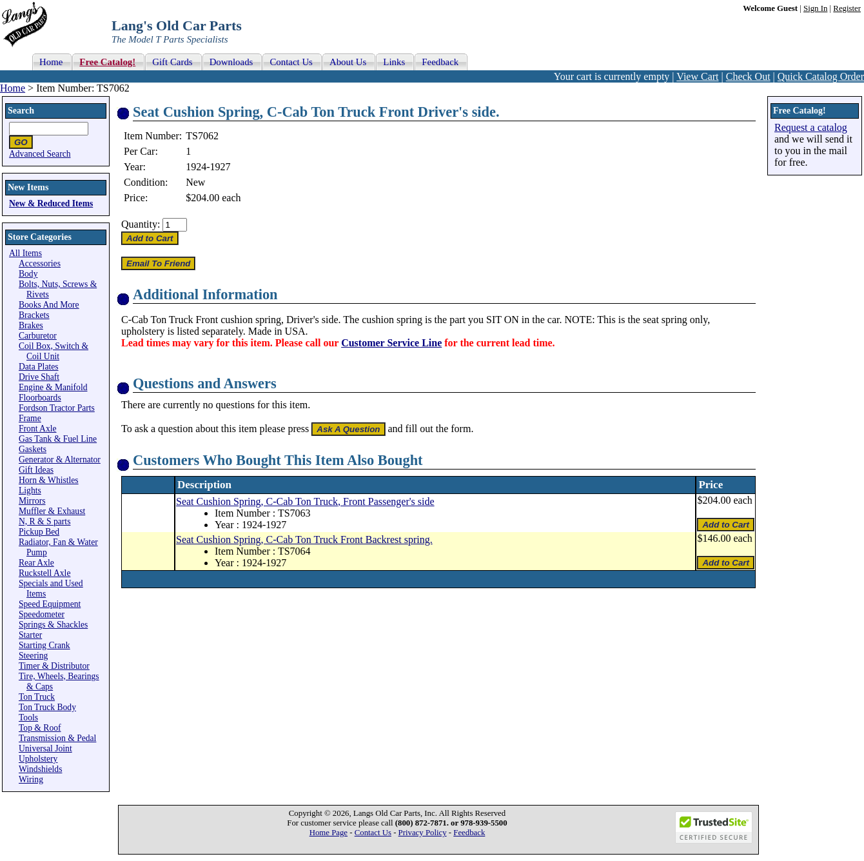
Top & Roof (40, 728)
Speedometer (41, 614)
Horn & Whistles (49, 480)
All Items (25, 253)
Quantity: (140, 224)
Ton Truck (37, 697)
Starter (30, 635)
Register (847, 8)
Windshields (40, 769)
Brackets (34, 315)
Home (12, 88)
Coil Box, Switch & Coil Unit (53, 351)
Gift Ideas (36, 470)
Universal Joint (45, 748)
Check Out (748, 76)
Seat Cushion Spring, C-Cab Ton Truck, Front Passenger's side (305, 501)
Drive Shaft (39, 377)
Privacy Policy (422, 832)
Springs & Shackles (53, 624)
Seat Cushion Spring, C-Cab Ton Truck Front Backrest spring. (304, 539)
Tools (28, 717)
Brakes (31, 325)
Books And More (49, 305)
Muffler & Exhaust (52, 511)
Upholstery (38, 759)
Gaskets (32, 449)
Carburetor (38, 336)
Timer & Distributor (54, 666)
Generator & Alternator (60, 459)
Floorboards (40, 397)
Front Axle (38, 428)
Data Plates (39, 366)
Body (28, 274)
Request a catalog (810, 127)
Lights (30, 490)
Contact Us (373, 832)
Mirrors (32, 501)
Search (21, 110)
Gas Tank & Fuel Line (58, 439)
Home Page (328, 832)
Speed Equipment (50, 604)
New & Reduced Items (51, 203)
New (195, 182)
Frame (30, 418)
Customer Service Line (391, 342)
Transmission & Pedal (57, 738)
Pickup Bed (39, 532)
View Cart (697, 76)
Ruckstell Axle (44, 573)
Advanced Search (40, 154)
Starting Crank (44, 645)
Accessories (40, 263)
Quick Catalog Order (821, 76)
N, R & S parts (44, 521)
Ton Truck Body (47, 707)
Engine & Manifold (53, 387)
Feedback (469, 832)
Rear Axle (36, 563)
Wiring (31, 779)
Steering (33, 655)
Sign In (815, 8)
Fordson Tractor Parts (57, 408)
